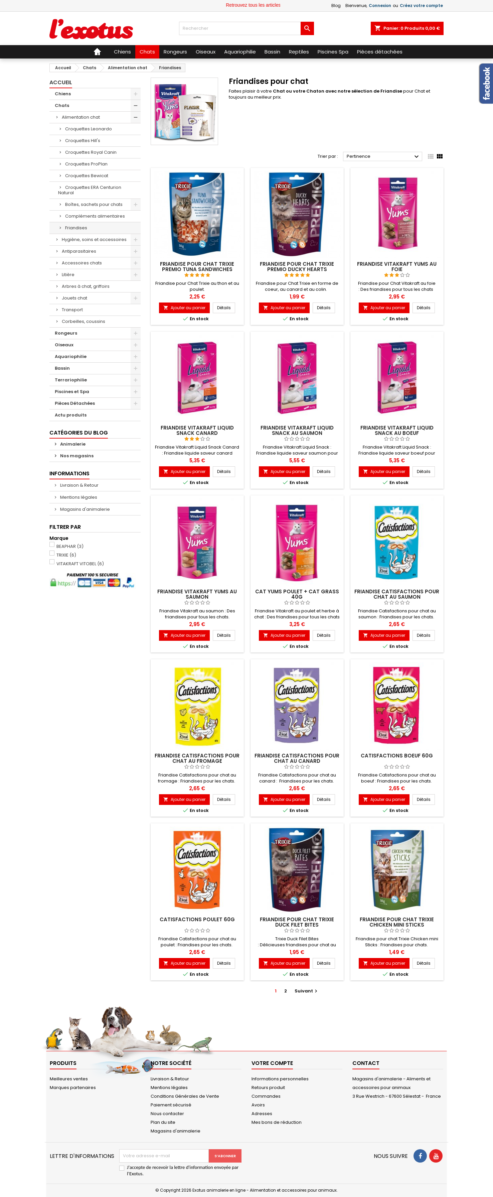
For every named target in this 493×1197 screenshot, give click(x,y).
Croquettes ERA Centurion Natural (89, 190)
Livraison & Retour (79, 485)
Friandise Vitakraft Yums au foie (397, 266)
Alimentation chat (81, 117)
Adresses (262, 1113)
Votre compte (272, 1063)
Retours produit (268, 1087)
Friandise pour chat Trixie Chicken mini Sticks (397, 922)
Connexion (380, 5)
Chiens (63, 94)
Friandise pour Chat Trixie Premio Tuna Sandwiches (197, 266)
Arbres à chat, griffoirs (86, 286)
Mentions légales (78, 497)
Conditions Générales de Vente (185, 1096)
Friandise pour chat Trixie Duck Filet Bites (297, 922)
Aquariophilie (71, 356)
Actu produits (71, 415)
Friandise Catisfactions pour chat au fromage (197, 758)
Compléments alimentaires (95, 216)
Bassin (62, 368)
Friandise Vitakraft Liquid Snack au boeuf (397, 430)
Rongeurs (66, 333)
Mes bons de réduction (277, 1122)
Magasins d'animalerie (84, 509)
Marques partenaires (73, 1087)
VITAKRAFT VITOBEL (80, 564)
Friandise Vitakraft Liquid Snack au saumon (297, 430)
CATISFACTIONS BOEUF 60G (397, 755)
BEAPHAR (70, 546)
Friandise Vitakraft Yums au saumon (197, 594)
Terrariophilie (71, 380)
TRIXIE (66, 555)
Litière (68, 274)
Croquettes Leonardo (88, 129)
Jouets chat (74, 298)
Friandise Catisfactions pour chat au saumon (396, 594)
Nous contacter (167, 1113)
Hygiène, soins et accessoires (94, 239)
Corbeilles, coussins (83, 321)
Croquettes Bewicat (86, 175)
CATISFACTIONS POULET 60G (197, 919)
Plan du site (163, 1122)
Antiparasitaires (79, 251)
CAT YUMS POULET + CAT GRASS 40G (297, 594)
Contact (365, 1063)
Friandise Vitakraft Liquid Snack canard (197, 430)
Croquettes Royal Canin (91, 152)
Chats (62, 105)
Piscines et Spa (72, 391)
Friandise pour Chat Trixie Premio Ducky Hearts (297, 266)
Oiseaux (64, 345)
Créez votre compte (421, 5)
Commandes (266, 1096)
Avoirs (258, 1105)
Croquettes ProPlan (86, 164)
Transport (72, 310)
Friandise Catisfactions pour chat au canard (297, 758)
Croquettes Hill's (82, 140)
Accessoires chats (82, 263)
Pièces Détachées (75, 403)
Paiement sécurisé (171, 1105)
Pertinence (384, 157)
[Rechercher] (246, 28)
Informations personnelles (280, 1079)
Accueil (60, 82)
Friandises (76, 228)
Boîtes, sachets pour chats (94, 204)
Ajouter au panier (184, 308)
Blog (336, 5)
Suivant (307, 991)
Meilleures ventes (69, 1079)
